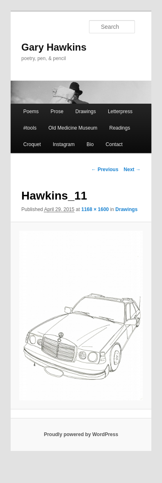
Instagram (64, 144)
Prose (56, 111)
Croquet (32, 144)
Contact (114, 144)
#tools (30, 128)
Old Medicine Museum (72, 128)
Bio (90, 144)
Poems (31, 111)
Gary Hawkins (54, 47)
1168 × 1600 (95, 209)
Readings (119, 128)
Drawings (85, 111)
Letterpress (120, 111)
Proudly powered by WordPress (81, 434)
